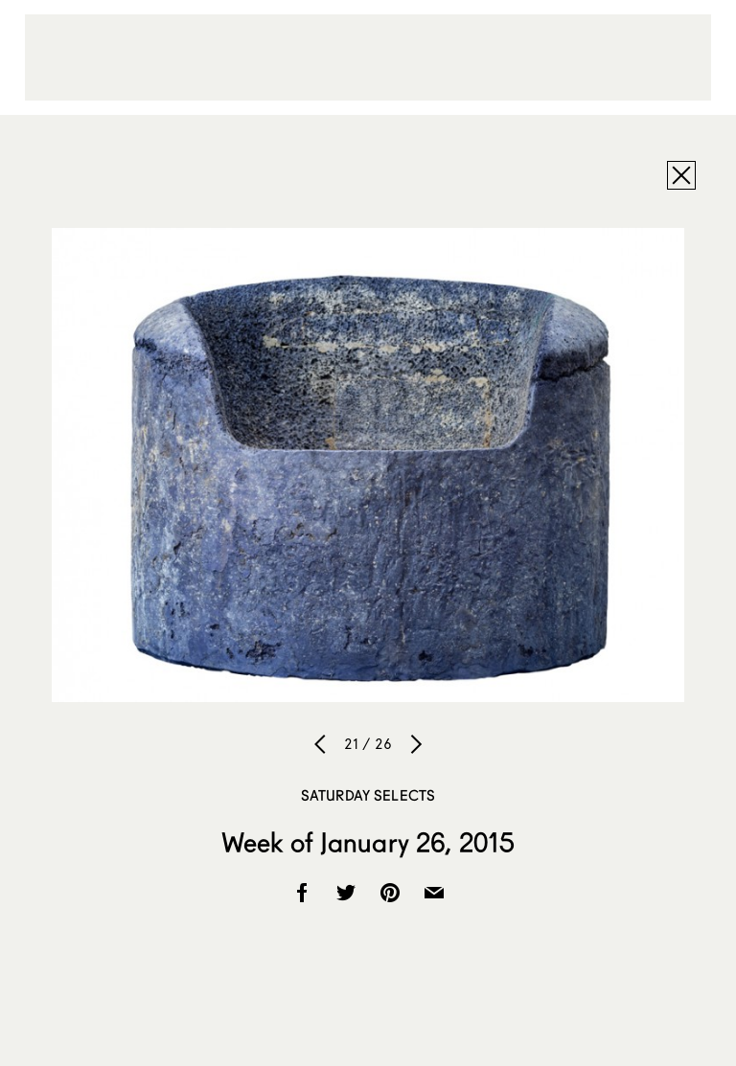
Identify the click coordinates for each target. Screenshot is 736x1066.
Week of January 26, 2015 (368, 842)
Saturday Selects (368, 795)
